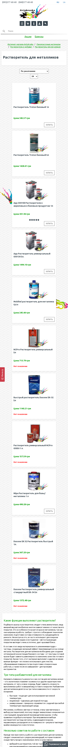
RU (58, 2)
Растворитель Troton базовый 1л (31, 107)
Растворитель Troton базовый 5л (31, 155)
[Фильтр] (2, 374)
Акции (28, 36)
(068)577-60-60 (26, 2)
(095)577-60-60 (9, 2)
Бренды (39, 36)
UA (64, 2)
